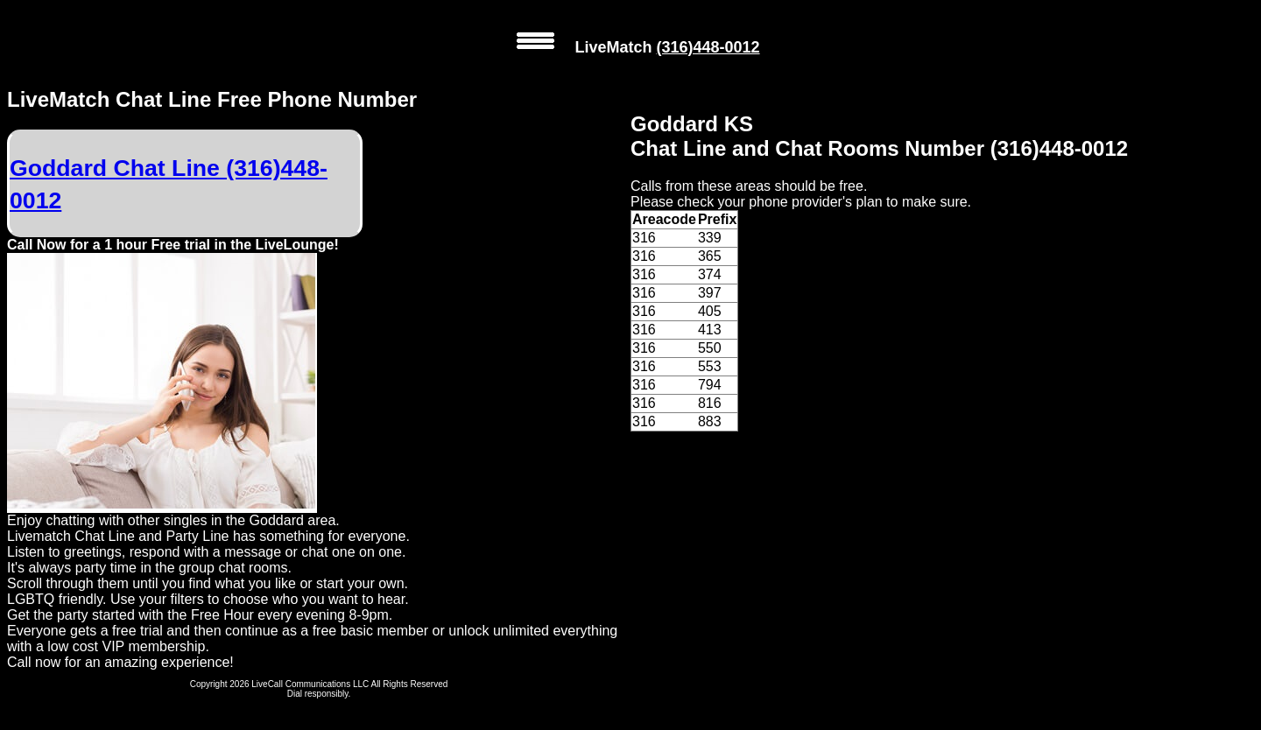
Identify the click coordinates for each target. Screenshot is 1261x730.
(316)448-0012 (707, 47)
